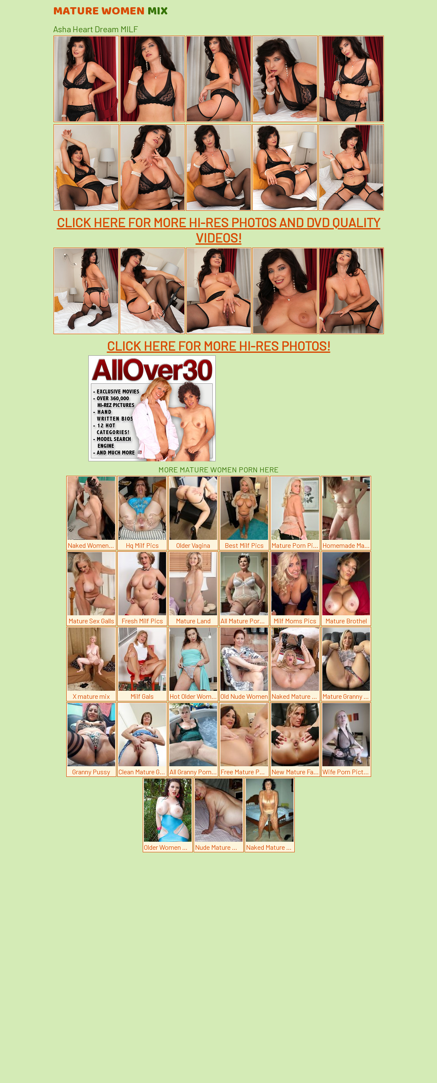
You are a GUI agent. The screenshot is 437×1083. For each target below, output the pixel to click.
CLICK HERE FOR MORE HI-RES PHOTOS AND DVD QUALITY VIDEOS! (219, 230)
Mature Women (110, 11)
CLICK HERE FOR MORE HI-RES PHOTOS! (218, 345)
